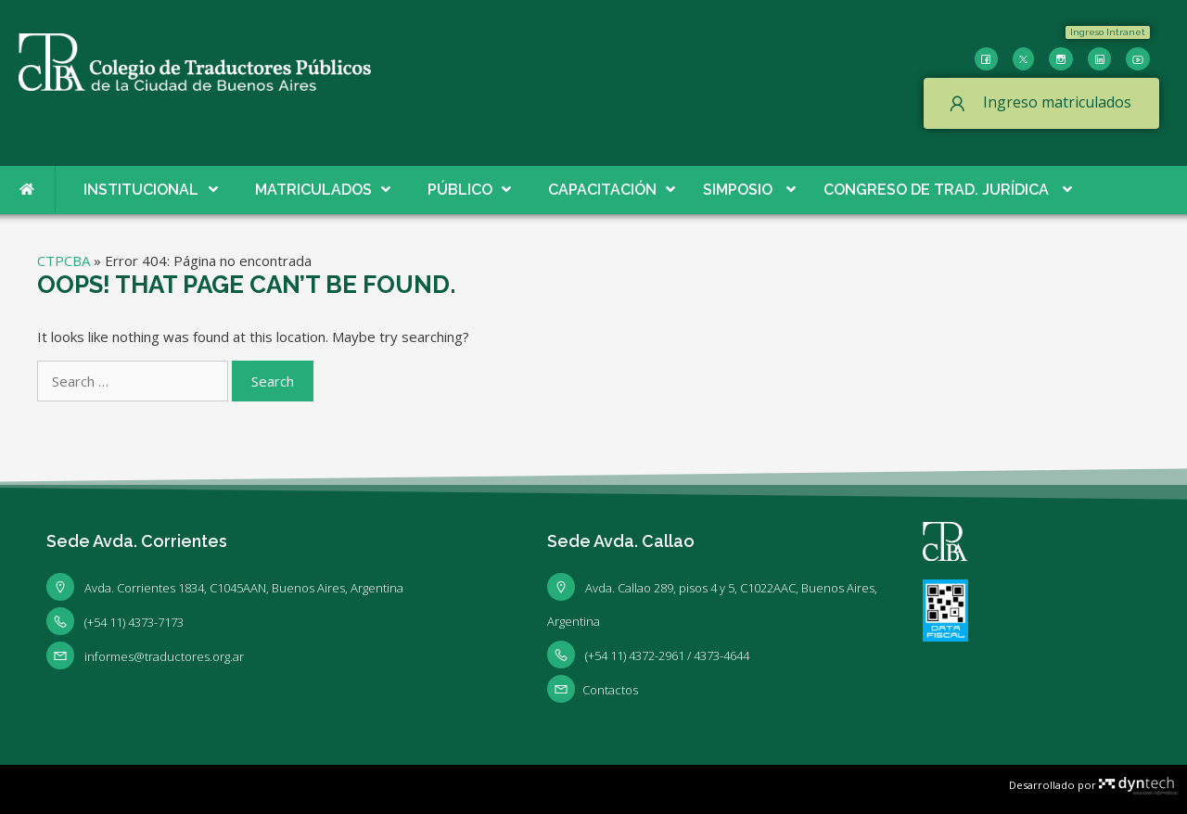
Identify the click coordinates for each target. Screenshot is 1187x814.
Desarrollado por (1093, 785)
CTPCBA (63, 260)
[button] (1108, 32)
